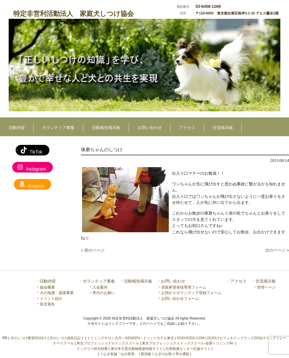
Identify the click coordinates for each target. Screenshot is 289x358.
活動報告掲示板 (138, 281)
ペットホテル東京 (160, 338)
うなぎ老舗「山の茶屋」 (119, 354)
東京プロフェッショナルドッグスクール (108, 343)
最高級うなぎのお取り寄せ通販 (165, 354)
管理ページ (266, 287)
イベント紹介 (51, 298)
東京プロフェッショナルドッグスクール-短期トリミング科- (188, 343)
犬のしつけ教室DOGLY (28, 338)
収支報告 (47, 304)
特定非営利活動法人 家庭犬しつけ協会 (73, 13)
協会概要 (47, 287)
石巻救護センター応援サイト (188, 349)
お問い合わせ (173, 281)
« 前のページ (93, 250)
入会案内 (100, 287)
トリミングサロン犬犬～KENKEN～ (115, 338)
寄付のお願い (103, 293)
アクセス (238, 281)
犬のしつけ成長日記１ (66, 338)
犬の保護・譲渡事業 (57, 293)
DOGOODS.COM (191, 338)
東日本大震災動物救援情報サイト (137, 349)
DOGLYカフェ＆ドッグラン (229, 338)
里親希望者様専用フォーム (183, 287)
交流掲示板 (265, 281)
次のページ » (277, 250)
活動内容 (48, 281)
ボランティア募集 (99, 281)
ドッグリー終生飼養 (92, 349)
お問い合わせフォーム (180, 298)
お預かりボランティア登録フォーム (191, 293)
